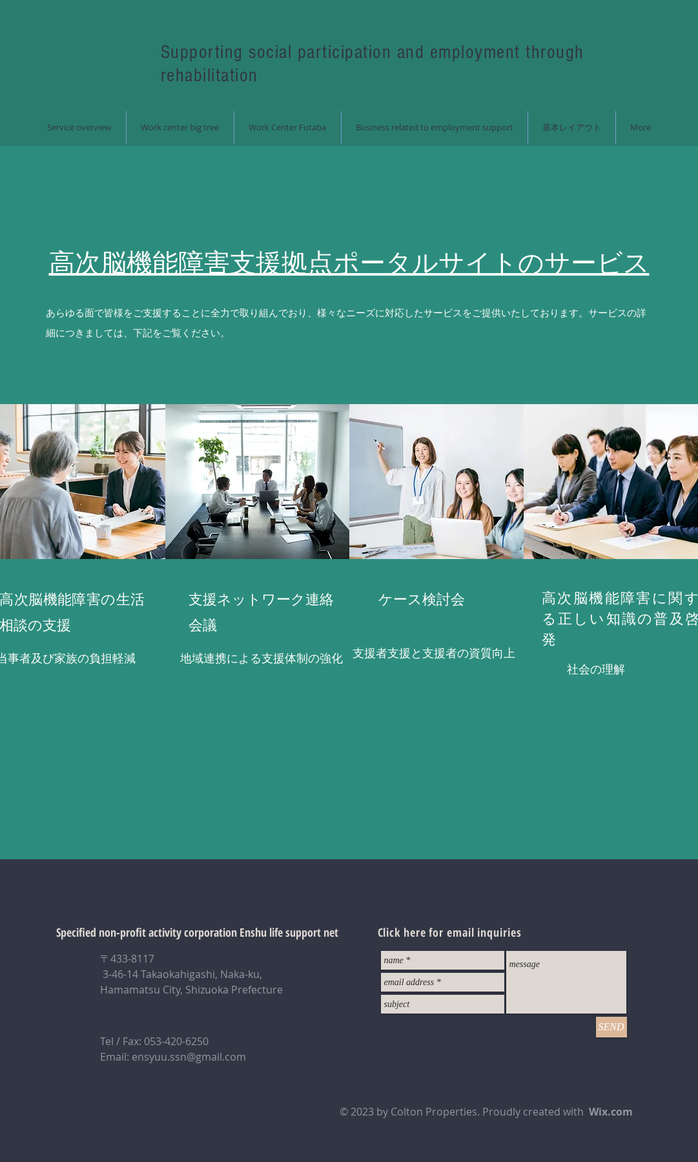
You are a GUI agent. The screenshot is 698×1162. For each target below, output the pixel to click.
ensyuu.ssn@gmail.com (189, 1057)
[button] (180, 127)
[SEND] (611, 1027)
